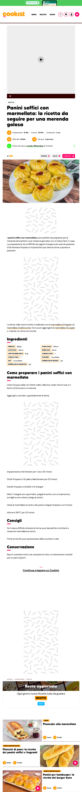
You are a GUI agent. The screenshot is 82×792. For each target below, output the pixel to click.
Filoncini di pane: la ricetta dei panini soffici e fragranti (20, 751)
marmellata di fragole (61, 324)
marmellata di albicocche (19, 327)
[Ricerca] (60, 14)
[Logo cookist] (14, 14)
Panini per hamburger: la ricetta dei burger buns (58, 776)
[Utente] (71, 14)
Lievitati (9, 679)
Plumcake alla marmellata (59, 724)
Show (52, 14)
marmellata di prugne (65, 327)
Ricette (43, 14)
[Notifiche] (66, 14)
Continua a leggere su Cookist (41, 570)
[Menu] (77, 14)
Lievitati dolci (19, 679)
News (34, 14)
